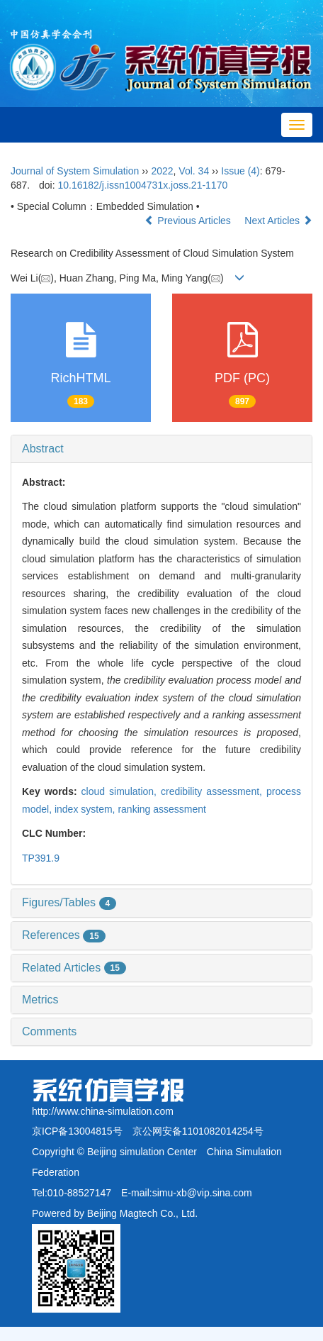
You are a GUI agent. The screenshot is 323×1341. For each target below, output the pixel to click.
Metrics (40, 1000)
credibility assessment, (213, 791)
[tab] (161, 448)
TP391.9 (41, 858)
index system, (86, 809)
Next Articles (278, 220)
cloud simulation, (121, 791)
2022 (162, 171)
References (64, 935)
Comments (49, 1031)
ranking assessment (162, 809)
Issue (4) (240, 171)
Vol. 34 (193, 171)
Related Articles (74, 968)
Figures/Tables (69, 902)
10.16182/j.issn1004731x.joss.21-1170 (142, 185)
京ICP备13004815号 (77, 1131)
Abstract (43, 449)
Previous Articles (188, 220)
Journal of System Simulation (75, 171)
